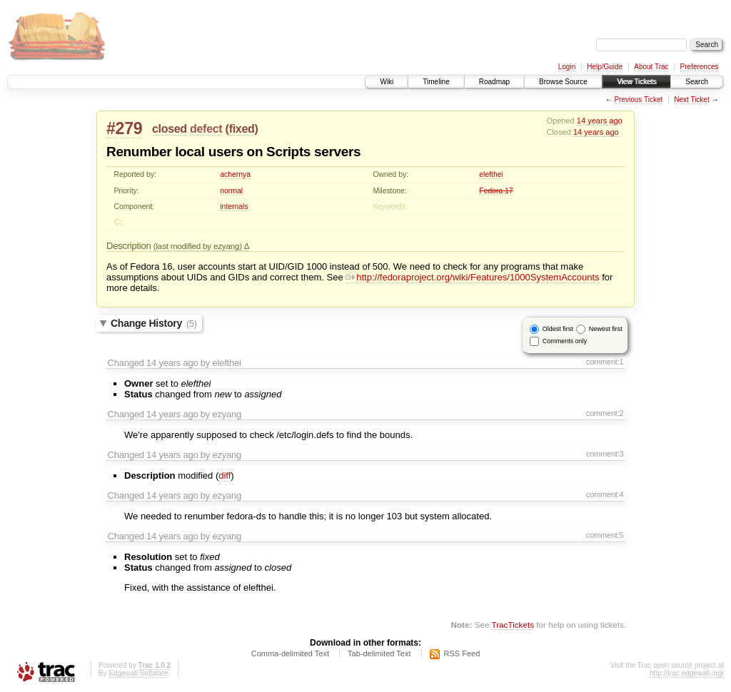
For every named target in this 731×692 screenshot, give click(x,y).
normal (231, 191)
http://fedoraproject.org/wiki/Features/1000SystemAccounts (472, 277)
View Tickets (636, 82)
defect (206, 129)
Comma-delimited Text (290, 653)
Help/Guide (604, 67)
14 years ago (599, 120)
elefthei (491, 174)
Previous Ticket (638, 99)
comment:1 (605, 361)
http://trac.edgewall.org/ (687, 673)
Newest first (605, 328)
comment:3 (605, 453)
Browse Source (563, 82)
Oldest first (558, 328)
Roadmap (494, 82)
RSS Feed (462, 653)
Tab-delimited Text (379, 653)
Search (696, 82)
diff (224, 475)
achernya (235, 174)
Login (566, 67)
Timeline (436, 82)
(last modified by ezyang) (198, 245)
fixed (242, 129)
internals (234, 206)
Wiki (386, 82)
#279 (124, 128)
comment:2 (605, 413)
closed (169, 129)
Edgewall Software (138, 673)
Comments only (565, 341)
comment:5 (605, 535)
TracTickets (512, 624)
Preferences (699, 67)
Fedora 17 (496, 191)
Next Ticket (691, 99)
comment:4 (605, 494)
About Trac (651, 67)
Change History (154, 323)
